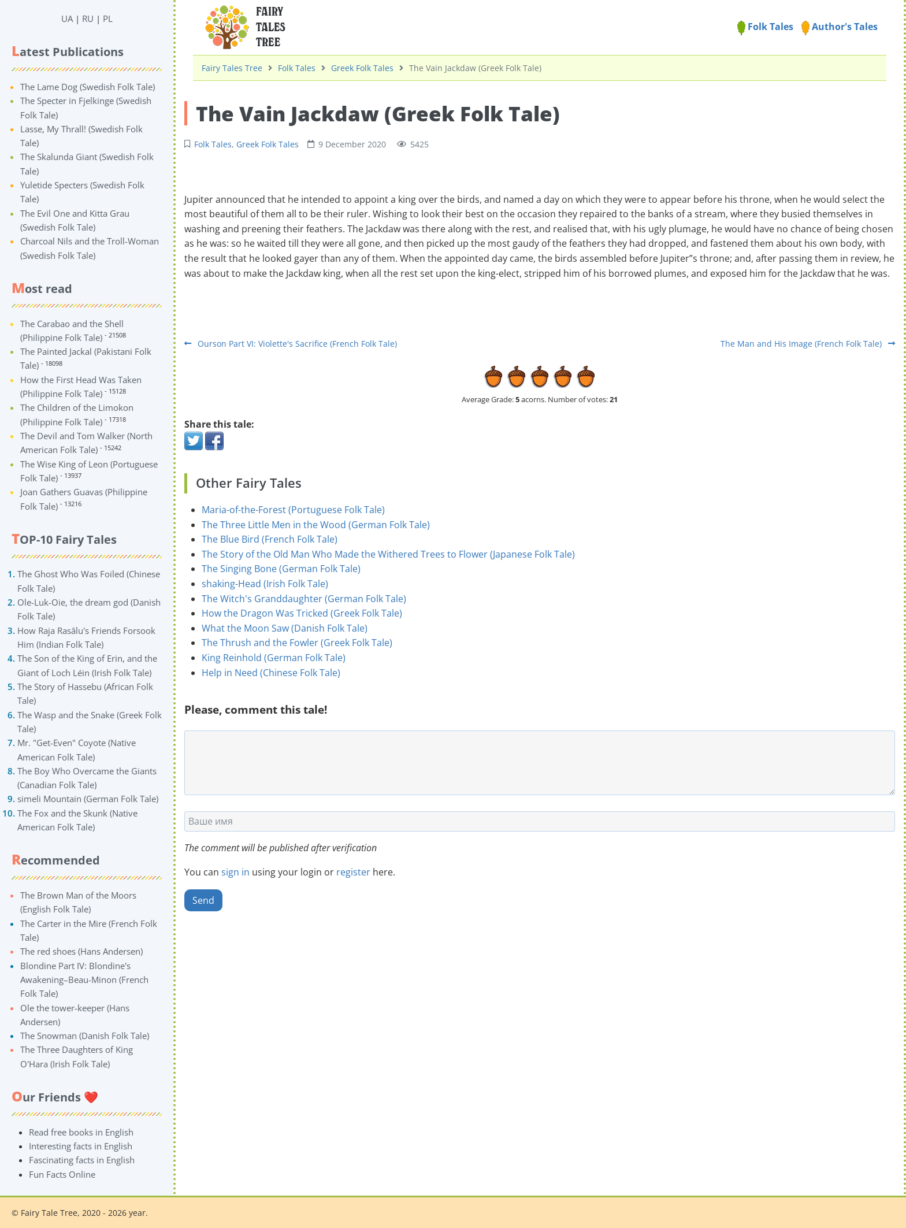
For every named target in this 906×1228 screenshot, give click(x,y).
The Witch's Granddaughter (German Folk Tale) (304, 598)
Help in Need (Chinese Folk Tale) (271, 672)
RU (88, 18)
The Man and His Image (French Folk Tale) (808, 343)
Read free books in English (81, 1132)
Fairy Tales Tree (232, 67)
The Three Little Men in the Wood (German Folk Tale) (316, 524)
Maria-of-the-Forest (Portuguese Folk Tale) (293, 509)
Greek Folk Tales (362, 67)
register (353, 872)
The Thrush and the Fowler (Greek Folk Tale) (297, 642)
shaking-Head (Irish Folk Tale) (265, 583)
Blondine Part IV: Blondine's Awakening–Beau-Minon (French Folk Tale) (84, 980)
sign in (235, 872)
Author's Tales (839, 26)
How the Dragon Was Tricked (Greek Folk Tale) (302, 613)
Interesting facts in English (80, 1146)
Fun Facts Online (62, 1174)
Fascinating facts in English (82, 1160)
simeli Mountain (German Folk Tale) (87, 798)
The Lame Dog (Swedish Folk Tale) (87, 86)
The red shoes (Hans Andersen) (81, 951)
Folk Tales (765, 26)
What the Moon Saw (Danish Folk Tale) (284, 628)
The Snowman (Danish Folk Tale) (84, 1035)
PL (108, 18)
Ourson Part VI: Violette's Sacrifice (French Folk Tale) (290, 343)
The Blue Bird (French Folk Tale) (269, 539)
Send (203, 900)
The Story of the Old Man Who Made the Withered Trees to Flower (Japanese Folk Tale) (388, 554)
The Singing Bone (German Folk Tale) (281, 568)
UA (67, 18)
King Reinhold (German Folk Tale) (274, 657)
